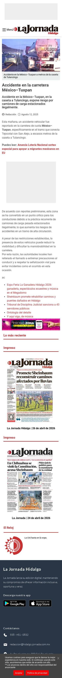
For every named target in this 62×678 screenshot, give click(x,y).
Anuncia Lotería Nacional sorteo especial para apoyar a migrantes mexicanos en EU (30, 148)
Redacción (10, 114)
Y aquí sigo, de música (20, 316)
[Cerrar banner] (58, 658)
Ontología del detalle (19, 312)
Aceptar (18, 673)
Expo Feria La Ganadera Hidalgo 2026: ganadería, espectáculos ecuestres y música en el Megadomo (32, 288)
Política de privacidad (37, 673)
